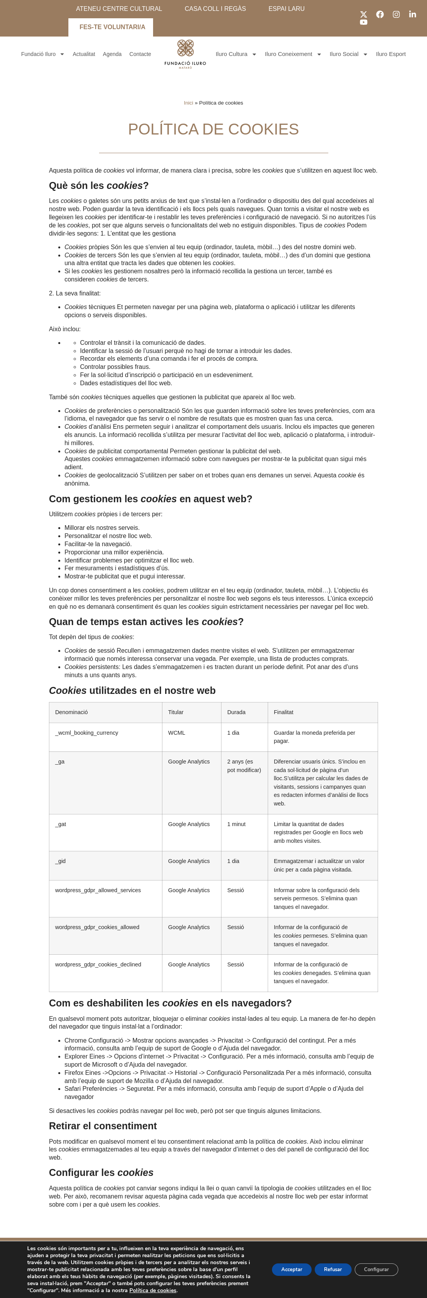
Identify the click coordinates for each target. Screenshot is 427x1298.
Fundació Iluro (43, 54)
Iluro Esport (391, 54)
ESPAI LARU (286, 8)
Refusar (324, 1266)
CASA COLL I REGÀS (215, 8)
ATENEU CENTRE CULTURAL (119, 8)
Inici (188, 103)
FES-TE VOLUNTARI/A (112, 27)
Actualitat (84, 54)
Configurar (373, 1266)
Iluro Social (349, 54)
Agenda (112, 54)
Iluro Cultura (236, 54)
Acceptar (277, 1266)
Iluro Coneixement (293, 54)
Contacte (140, 54)
